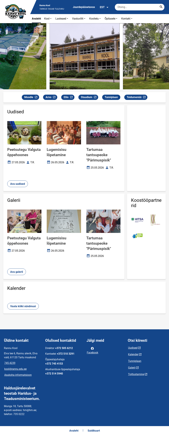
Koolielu (95, 18)
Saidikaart (94, 430)
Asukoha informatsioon (18, 374)
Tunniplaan (111, 97)
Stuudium (89, 97)
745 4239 (9, 363)
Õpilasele (111, 18)
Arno (51, 97)
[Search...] (161, 7)
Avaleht (36, 18)
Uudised (132, 347)
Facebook (92, 350)
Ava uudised (17, 183)
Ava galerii (16, 271)
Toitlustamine (136, 374)
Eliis (69, 97)
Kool (48, 18)
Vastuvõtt (79, 18)
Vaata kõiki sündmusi (23, 306)
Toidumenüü (137, 97)
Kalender (133, 354)
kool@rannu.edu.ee (15, 369)
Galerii (131, 367)
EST (104, 7)
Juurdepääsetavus (84, 7)
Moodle (31, 97)
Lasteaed (62, 18)
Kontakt (127, 18)
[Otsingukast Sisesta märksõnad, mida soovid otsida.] (139, 7)
